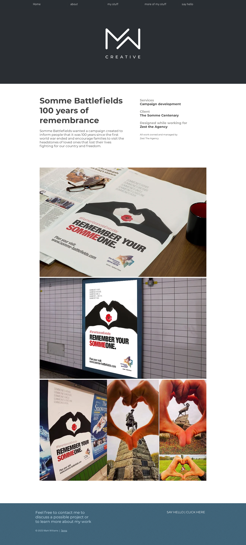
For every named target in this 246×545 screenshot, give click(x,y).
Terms (64, 530)
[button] (123, 4)
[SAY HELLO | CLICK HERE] (185, 512)
